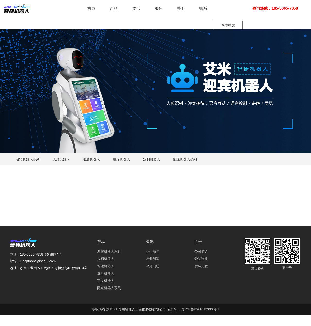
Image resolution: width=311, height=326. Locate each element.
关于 (181, 8)
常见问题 (152, 266)
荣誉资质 (201, 259)
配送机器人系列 (185, 159)
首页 (91, 8)
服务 (158, 8)
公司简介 (201, 251)
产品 (114, 8)
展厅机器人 (121, 159)
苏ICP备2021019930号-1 (200, 309)
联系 (203, 8)
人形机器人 (61, 159)
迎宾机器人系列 (28, 159)
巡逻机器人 (91, 159)
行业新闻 (152, 259)
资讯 (136, 8)
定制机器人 (151, 159)
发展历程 (201, 266)
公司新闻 (152, 251)
